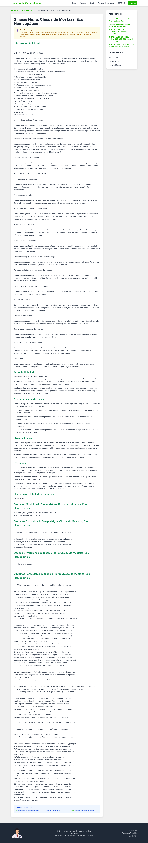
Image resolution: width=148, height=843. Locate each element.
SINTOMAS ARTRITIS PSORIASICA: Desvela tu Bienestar (118, 32)
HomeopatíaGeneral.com (26, 3)
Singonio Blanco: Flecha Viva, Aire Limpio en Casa (120, 20)
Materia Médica (115, 65)
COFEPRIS (121, 3)
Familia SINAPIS (27, 10)
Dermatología (114, 61)
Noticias (83, 3)
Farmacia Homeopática (106, 3)
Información (113, 58)
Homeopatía (15, 10)
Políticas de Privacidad (129, 833)
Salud (92, 3)
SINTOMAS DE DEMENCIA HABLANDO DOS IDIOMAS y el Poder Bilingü (121, 39)
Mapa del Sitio (132, 836)
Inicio (74, 3)
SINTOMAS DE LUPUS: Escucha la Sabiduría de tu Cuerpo (121, 45)
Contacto (132, 3)
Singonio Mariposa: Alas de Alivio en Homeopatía (119, 25)
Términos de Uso (131, 830)
